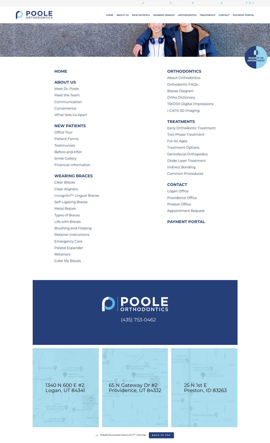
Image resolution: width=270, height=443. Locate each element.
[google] (250, 3)
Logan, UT (178, 3)
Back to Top (161, 435)
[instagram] (253, 3)
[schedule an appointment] (256, 57)
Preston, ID (230, 3)
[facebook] (246, 3)
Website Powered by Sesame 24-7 (115, 435)
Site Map (141, 435)
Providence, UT (204, 3)
